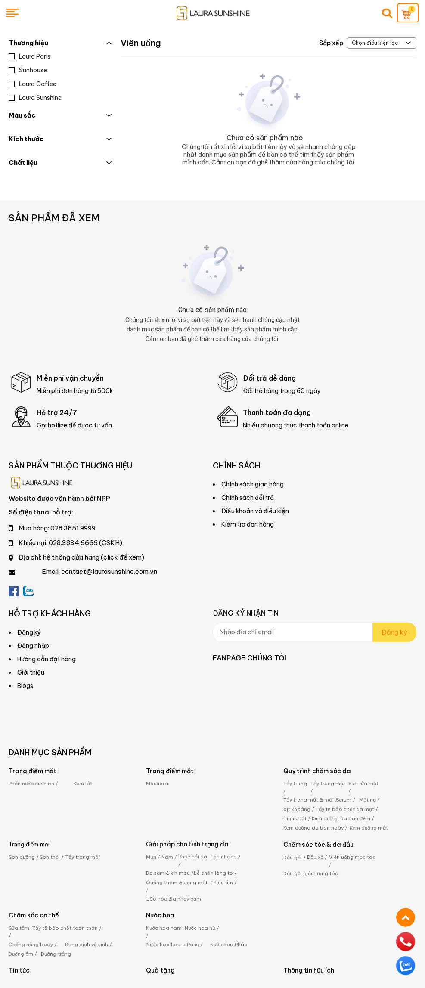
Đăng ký (394, 632)
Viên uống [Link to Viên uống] (141, 42)
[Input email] (292, 632)
